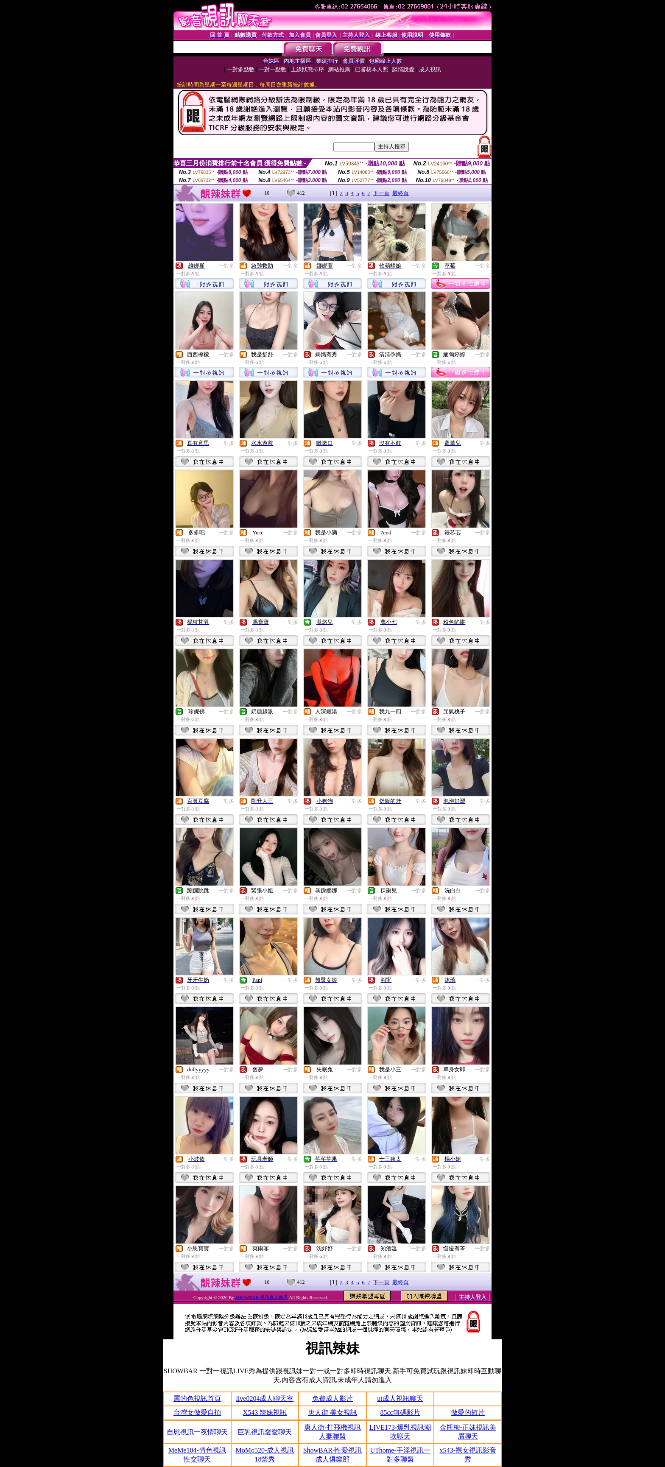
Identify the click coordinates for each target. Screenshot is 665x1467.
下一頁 (381, 193)
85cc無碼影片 (400, 1412)
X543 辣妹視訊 (265, 1412)
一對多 (226, 266)
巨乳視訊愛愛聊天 (265, 1432)
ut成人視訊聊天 (400, 1398)
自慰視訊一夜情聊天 (197, 1432)
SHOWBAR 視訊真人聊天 (261, 1297)
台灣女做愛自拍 (197, 1412)
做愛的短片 (468, 1412)
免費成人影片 (332, 1398)
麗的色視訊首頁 (197, 1398)
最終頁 (400, 193)
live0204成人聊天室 (264, 1398)
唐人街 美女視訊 (332, 1412)
